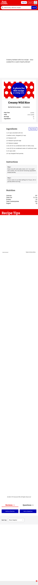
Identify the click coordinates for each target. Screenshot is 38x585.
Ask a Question (28, 511)
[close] (36, 581)
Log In (30, 2)
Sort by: (4, 520)
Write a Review (10, 511)
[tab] (10, 505)
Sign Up (24, 2)
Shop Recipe (33, 129)
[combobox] (16, 7)
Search (34, 7)
